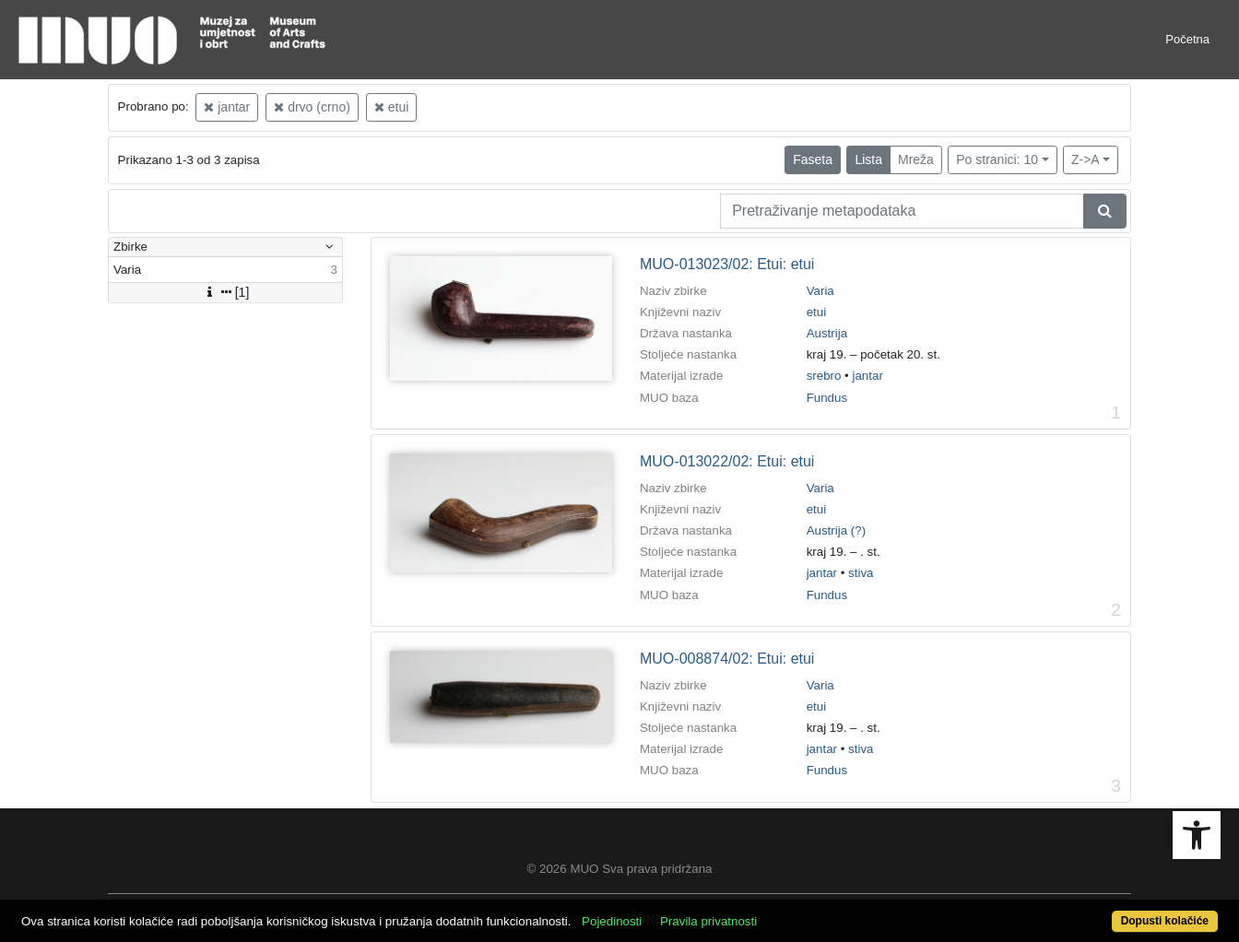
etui (391, 107)
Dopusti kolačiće (1165, 920)
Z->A (1085, 159)
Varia (820, 291)
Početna (1187, 39)
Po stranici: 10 (997, 159)
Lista (868, 159)
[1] (226, 292)
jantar (227, 107)
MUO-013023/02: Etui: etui (727, 264)
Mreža (916, 159)
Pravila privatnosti (708, 921)
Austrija (827, 333)
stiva (860, 573)
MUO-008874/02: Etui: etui (727, 658)
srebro (824, 376)
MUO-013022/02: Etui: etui (727, 461)
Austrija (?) (836, 530)
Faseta (812, 159)
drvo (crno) (312, 107)
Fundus (827, 398)
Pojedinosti (612, 921)
